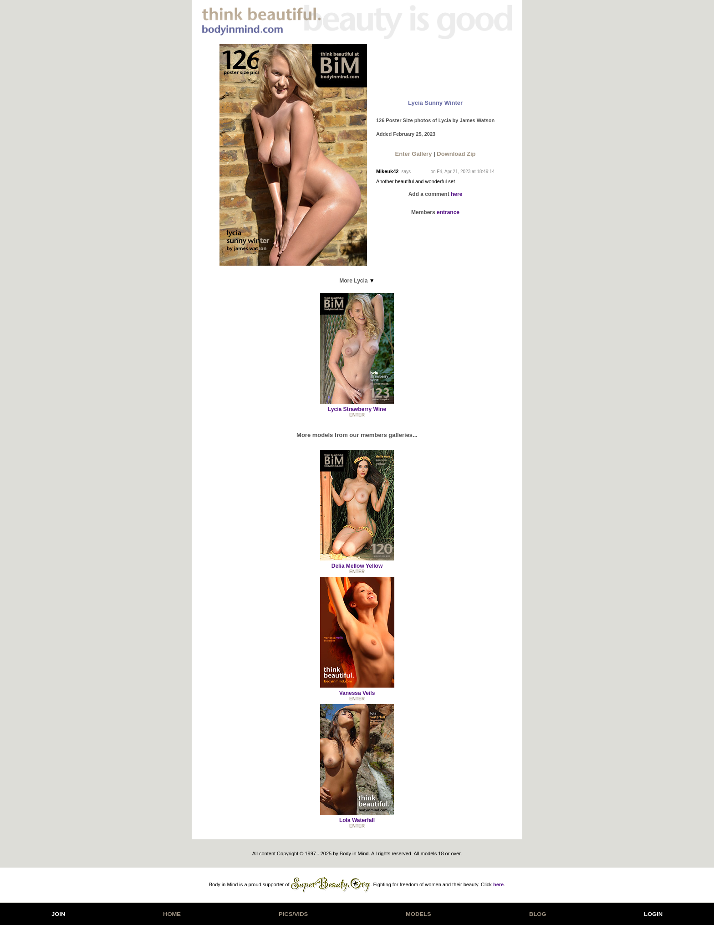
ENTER (357, 414)
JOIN (58, 914)
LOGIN (653, 914)
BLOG (537, 914)
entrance (448, 212)
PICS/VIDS (293, 914)
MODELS (418, 914)
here (456, 194)
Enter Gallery (413, 153)
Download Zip (456, 153)
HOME (172, 914)
